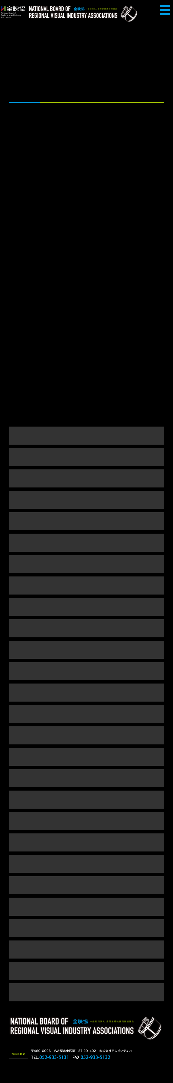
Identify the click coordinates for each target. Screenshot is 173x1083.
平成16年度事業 (86, 842)
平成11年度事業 (86, 949)
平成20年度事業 (86, 756)
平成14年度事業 (86, 885)
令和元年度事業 (86, 542)
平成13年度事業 (86, 906)
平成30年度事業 (86, 563)
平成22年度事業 (86, 713)
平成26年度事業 (86, 628)
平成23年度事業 (86, 692)
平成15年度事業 (86, 863)
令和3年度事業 (86, 499)
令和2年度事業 (86, 521)
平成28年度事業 (86, 606)
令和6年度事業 (86, 435)
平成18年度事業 (86, 799)
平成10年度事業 (86, 970)
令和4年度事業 (86, 478)
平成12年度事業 (86, 927)
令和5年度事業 (86, 456)
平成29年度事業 (86, 585)
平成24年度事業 (86, 670)
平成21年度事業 (86, 735)
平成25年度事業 (86, 649)
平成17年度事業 (86, 820)
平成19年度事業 (86, 778)
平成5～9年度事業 (86, 992)
